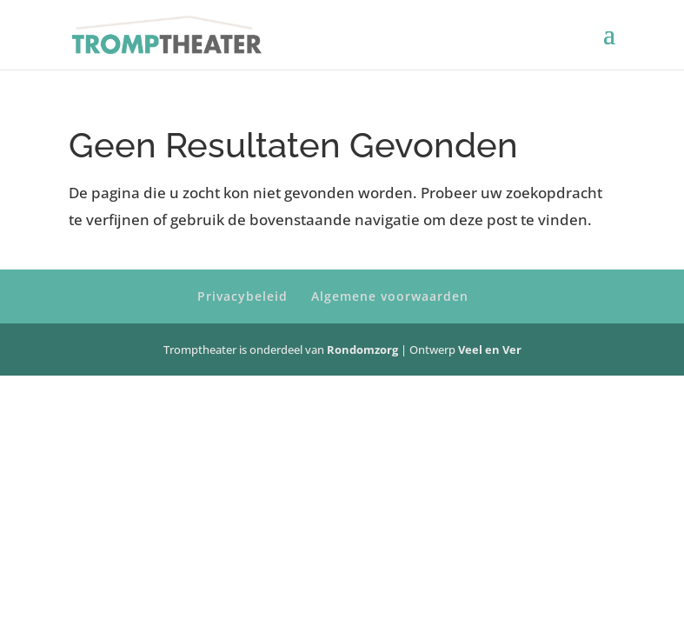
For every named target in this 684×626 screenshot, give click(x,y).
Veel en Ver (489, 349)
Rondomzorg (364, 349)
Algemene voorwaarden (389, 296)
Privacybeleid (242, 296)
